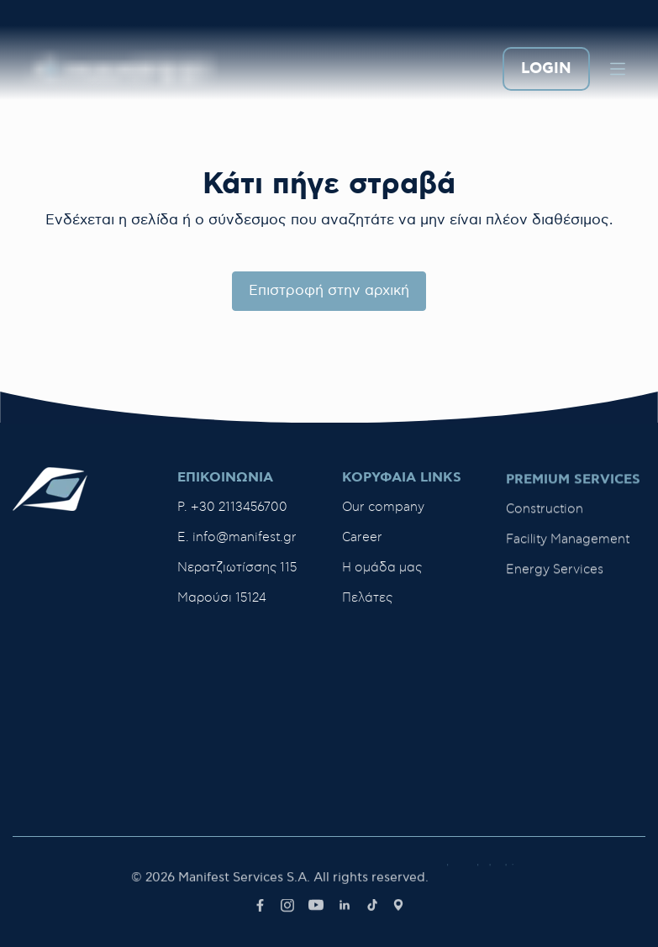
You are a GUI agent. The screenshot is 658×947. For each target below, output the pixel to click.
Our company (383, 510)
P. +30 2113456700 (232, 507)
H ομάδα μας (382, 571)
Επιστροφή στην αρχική (329, 290)
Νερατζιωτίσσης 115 (237, 567)
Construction (544, 517)
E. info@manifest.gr (237, 537)
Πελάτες (367, 601)
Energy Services (554, 578)
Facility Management (567, 547)
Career (362, 541)
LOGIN (546, 69)
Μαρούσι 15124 (221, 598)
